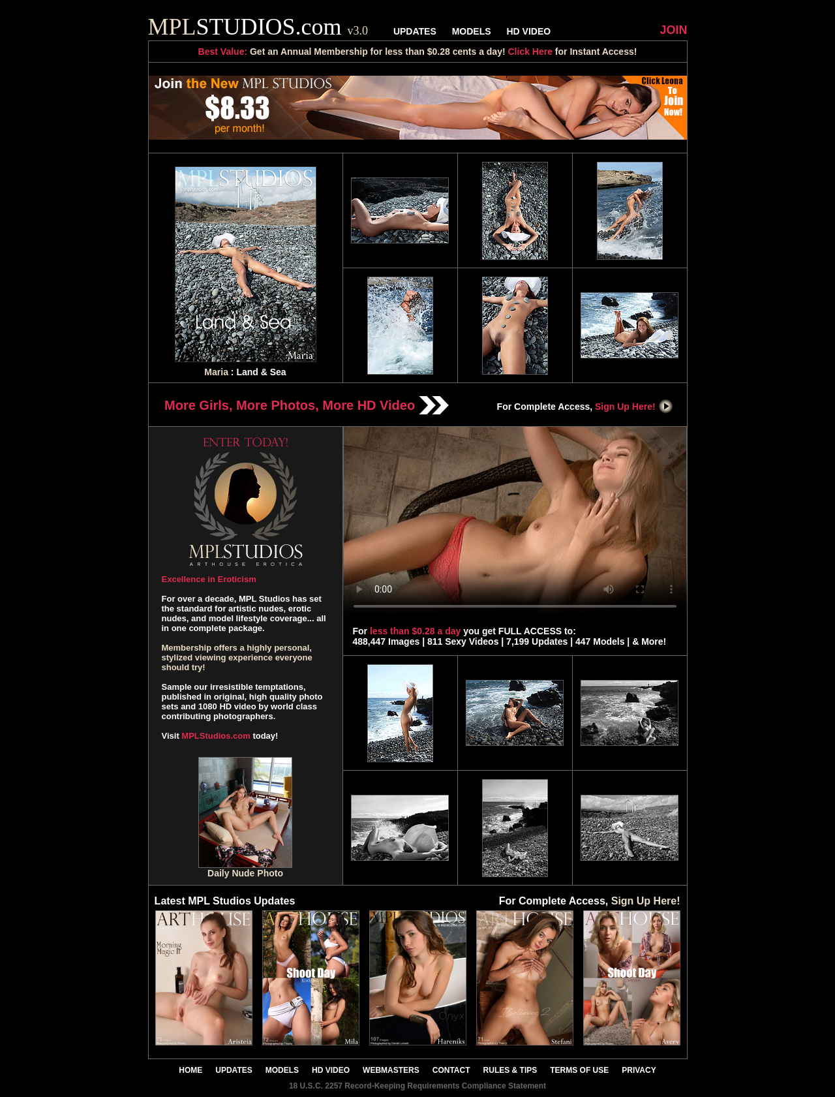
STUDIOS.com (258, 27)
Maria (216, 372)
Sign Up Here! (634, 406)
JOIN (673, 30)
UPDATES (414, 31)
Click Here (530, 51)
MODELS (471, 31)
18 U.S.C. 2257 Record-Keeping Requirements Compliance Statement (417, 1085)
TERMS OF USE (579, 1070)
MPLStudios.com (215, 736)
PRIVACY (639, 1070)
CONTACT (451, 1070)
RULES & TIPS (510, 1070)
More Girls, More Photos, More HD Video (306, 405)
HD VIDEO (528, 31)
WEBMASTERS (391, 1070)
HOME (190, 1070)
